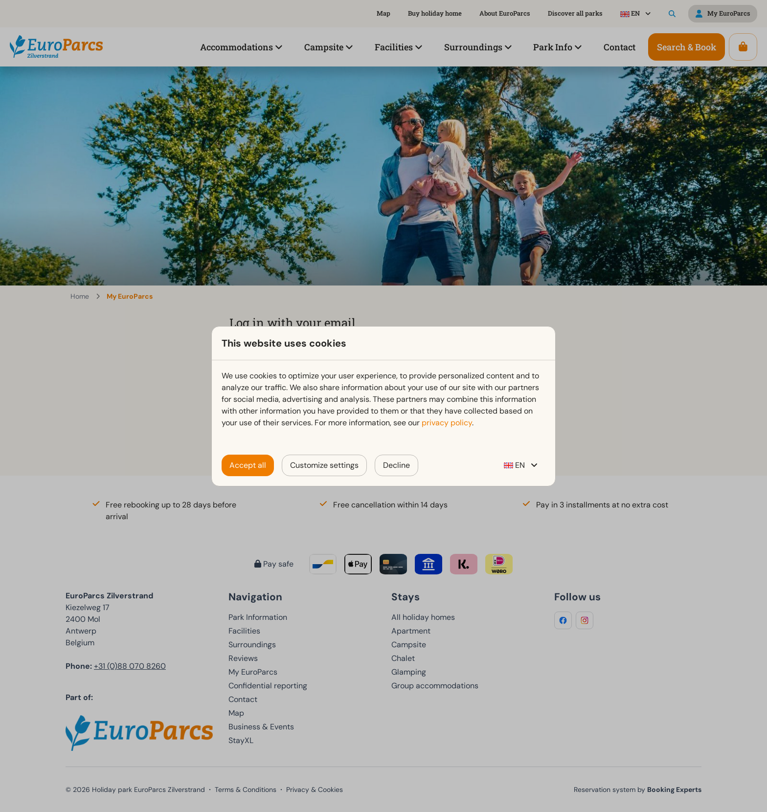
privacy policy (447, 422)
